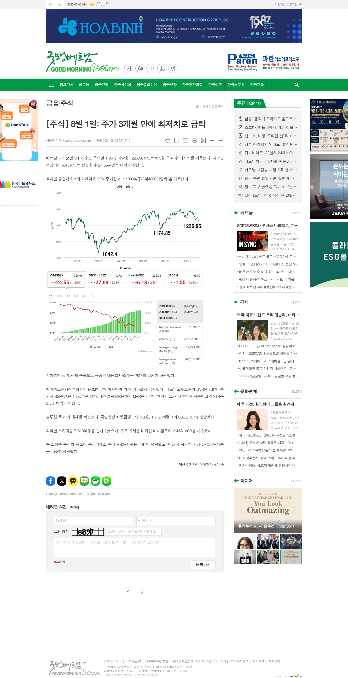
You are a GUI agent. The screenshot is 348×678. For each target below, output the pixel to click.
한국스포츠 (236, 84)
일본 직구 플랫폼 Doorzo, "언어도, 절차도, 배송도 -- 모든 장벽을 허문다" (271, 186)
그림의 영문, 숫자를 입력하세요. (132, 531)
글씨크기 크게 (212, 140)
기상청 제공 (102, 6)
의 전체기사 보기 (199, 464)
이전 (128, 592)
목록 (176, 140)
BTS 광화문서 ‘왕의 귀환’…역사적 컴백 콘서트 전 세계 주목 (269, 457)
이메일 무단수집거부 (234, 661)
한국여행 (215, 84)
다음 (142, 592)
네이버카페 (95, 481)
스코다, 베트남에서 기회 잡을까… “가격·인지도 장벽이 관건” (271, 127)
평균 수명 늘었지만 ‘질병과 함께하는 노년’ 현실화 (271, 178)
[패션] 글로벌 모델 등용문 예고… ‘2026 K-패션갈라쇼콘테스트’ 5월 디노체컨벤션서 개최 (269, 442)
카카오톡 (73, 481)
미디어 (246, 481)
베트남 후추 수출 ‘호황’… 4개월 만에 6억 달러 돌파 (269, 271)
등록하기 (203, 564)
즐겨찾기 (59, 4)
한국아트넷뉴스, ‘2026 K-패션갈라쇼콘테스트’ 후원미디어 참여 (269, 435)
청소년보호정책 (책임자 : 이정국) (195, 661)
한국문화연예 (147, 84)
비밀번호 (145, 520)
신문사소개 (110, 661)
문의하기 (274, 661)
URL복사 (167, 140)
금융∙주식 (217, 106)
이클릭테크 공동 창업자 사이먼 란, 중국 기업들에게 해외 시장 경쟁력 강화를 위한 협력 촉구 (269, 368)
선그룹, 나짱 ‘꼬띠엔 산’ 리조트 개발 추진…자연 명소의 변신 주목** (271, 135)
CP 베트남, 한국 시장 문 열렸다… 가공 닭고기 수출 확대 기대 (271, 195)
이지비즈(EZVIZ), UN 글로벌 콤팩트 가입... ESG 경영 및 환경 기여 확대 (269, 353)
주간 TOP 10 (248, 103)
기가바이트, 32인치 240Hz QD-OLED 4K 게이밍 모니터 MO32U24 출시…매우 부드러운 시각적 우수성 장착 (271, 152)
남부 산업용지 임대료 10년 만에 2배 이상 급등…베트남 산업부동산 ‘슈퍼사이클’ (271, 144)
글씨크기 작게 (221, 140)
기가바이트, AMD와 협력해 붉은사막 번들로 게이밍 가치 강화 (269, 465)
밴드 (106, 481)
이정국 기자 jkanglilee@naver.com (68, 140)
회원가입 (280, 4)
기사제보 (258, 661)
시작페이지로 (50, 4)
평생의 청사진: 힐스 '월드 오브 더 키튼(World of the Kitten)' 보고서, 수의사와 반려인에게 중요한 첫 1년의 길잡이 (269, 279)
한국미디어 (122, 84)
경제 (205, 106)
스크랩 (203, 140)
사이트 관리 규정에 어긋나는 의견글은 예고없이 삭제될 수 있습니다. (108, 542)
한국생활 (170, 84)
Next (295, 510)
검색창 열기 (297, 85)
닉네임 (61, 520)
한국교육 (257, 84)
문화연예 (248, 391)
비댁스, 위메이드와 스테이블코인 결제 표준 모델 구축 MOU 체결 (269, 360)
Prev (240, 510)
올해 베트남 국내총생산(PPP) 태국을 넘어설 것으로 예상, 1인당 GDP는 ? (269, 286)
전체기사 (66, 84)
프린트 (194, 140)
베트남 (84, 84)
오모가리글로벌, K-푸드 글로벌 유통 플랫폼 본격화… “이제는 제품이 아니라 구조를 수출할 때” (269, 376)
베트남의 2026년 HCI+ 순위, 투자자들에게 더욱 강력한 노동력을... (271, 161)
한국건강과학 (192, 84)
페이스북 (50, 481)
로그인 (293, 4)
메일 (185, 140)
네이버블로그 (84, 481)
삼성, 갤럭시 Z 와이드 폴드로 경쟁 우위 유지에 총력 (271, 118)
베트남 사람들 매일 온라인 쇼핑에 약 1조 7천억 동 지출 (271, 169)
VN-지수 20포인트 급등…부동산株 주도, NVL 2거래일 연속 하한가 (269, 256)
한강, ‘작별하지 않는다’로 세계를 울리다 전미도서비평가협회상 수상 (269, 450)
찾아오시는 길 (131, 661)
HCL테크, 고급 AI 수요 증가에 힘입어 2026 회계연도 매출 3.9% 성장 (269, 345)
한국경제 (101, 84)
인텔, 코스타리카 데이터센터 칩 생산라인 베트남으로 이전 (269, 264)
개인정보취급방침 (157, 661)
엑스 (61, 481)
